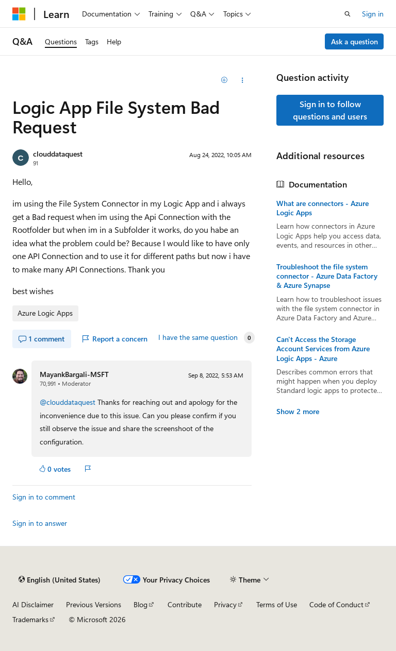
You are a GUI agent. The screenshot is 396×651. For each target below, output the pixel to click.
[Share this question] (243, 80)
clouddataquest (57, 154)
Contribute (185, 604)
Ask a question (354, 41)
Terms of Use (276, 604)
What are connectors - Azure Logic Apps (322, 208)
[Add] (225, 80)
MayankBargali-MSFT (74, 374)
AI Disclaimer (33, 604)
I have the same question (198, 337)
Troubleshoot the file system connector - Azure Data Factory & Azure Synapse (326, 276)
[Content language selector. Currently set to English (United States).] (59, 579)
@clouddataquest (68, 402)
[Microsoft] (19, 14)
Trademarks (30, 619)
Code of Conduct (336, 604)
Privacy (225, 604)
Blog (140, 604)
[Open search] (347, 14)
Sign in (373, 14)
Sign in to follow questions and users (330, 110)
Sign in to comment (43, 497)
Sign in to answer (39, 523)
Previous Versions (93, 604)
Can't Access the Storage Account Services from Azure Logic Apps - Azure (323, 349)
